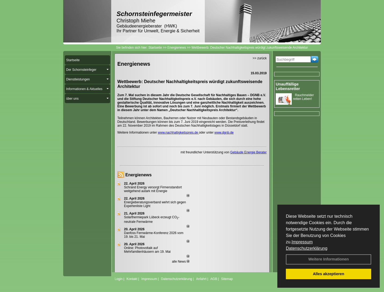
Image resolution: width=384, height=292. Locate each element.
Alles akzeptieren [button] (328, 274)
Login (118, 279)
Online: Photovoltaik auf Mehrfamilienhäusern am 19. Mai (147, 250)
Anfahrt (201, 279)
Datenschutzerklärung (306, 248)
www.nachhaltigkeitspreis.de (178, 132)
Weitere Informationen (328, 259)
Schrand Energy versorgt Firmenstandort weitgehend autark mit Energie (153, 189)
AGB (213, 279)
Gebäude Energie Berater (248, 152)
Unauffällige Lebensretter (288, 86)
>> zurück (260, 58)
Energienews (138, 175)
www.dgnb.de (224, 132)
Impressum (302, 242)
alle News (180, 261)
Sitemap (227, 279)
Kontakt (131, 279)
